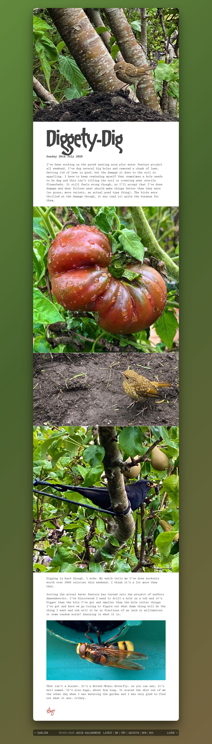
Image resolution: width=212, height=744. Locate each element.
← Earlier (41, 733)
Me (116, 733)
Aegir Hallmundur (88, 733)
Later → (172, 733)
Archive (133, 733)
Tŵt (123, 733)
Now (144, 733)
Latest (107, 733)
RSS (151, 733)
